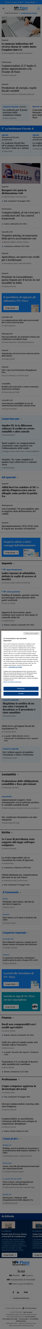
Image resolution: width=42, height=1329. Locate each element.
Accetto (21, 693)
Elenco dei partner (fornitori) (12, 682)
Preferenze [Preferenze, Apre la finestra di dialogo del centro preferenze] (21, 688)
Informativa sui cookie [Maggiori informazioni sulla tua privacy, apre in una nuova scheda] (15, 667)
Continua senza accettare (31, 633)
